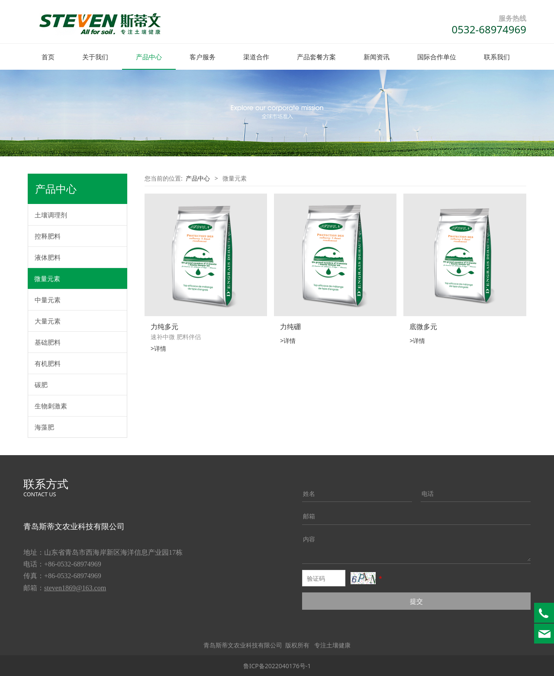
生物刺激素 (51, 405)
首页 (48, 56)
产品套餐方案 (316, 56)
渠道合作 (256, 56)
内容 (309, 538)
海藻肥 (44, 426)
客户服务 (203, 56)
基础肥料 (48, 341)
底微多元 (423, 326)
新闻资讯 (377, 56)
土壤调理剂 (51, 214)
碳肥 (41, 384)
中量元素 (48, 299)
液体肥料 (48, 256)
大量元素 (48, 320)
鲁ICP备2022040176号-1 (277, 665)
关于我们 (95, 56)
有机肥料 (48, 363)
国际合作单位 (436, 56)
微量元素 (47, 278)
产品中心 (149, 56)
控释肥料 (48, 235)
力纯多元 (164, 326)
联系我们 (497, 56)
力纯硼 (290, 326)
